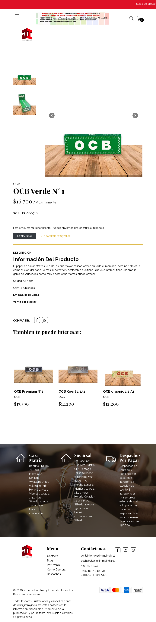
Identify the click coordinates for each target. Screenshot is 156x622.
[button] (51, 115)
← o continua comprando (56, 236)
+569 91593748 (89, 565)
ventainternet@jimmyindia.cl (98, 555)
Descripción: (22, 252)
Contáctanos (24, 236)
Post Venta (53, 565)
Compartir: (21, 320)
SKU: (16, 213)
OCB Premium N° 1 (28, 391)
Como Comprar (56, 569)
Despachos (54, 574)
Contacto (52, 556)
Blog (50, 560)
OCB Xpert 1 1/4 (72, 391)
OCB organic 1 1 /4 (118, 391)
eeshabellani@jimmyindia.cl (98, 560)
